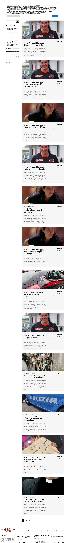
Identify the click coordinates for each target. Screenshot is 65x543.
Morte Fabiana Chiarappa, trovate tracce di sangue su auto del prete (34, 242)
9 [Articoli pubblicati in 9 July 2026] (12, 54)
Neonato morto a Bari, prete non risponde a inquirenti (34, 363)
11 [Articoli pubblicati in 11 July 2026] (16, 54)
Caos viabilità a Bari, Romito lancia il (41, 530)
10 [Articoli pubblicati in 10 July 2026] (14, 54)
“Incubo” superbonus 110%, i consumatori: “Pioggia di (22, 526)
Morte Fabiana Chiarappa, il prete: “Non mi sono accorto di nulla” (34, 123)
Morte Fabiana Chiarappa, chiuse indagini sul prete (34, 44)
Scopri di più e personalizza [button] (13, 16)
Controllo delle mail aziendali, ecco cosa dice (57, 532)
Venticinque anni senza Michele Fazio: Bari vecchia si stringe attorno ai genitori (13, 29)
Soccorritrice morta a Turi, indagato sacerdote (32, 324)
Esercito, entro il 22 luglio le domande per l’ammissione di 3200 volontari (13, 45)
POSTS (59, 43)
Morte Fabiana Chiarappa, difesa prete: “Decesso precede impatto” (34, 83)
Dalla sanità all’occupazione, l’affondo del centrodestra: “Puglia (41, 525)
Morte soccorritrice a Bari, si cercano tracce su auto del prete (33, 283)
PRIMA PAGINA (3, 539)
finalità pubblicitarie (13, 9)
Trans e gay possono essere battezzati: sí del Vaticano (32, 483)
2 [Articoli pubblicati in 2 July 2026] (12, 53)
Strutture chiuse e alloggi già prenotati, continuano (23, 514)
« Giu (7, 64)
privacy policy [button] (38, 5)
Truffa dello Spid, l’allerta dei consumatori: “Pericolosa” (23, 532)
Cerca (17, 21)
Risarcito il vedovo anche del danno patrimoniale (56, 514)
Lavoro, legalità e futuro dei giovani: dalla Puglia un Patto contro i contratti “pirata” (12, 33)
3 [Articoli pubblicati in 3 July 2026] (14, 53)
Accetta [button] (55, 16)
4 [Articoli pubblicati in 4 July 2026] (16, 53)
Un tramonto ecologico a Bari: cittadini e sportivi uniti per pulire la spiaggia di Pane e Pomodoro (13, 41)
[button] (58, 2)
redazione (28, 41)
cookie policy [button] (37, 6)
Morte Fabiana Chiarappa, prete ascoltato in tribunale (33, 162)
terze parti (23, 7)
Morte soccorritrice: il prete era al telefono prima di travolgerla (34, 203)
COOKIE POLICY (15, 539)
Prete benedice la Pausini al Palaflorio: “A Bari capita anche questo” (33, 443)
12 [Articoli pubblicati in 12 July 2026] (18, 54)
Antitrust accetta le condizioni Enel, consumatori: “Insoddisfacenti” (24, 520)
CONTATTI (20, 539)
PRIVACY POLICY (8, 539)
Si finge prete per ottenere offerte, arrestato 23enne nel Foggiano (34, 403)
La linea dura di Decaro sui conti (41, 514)
